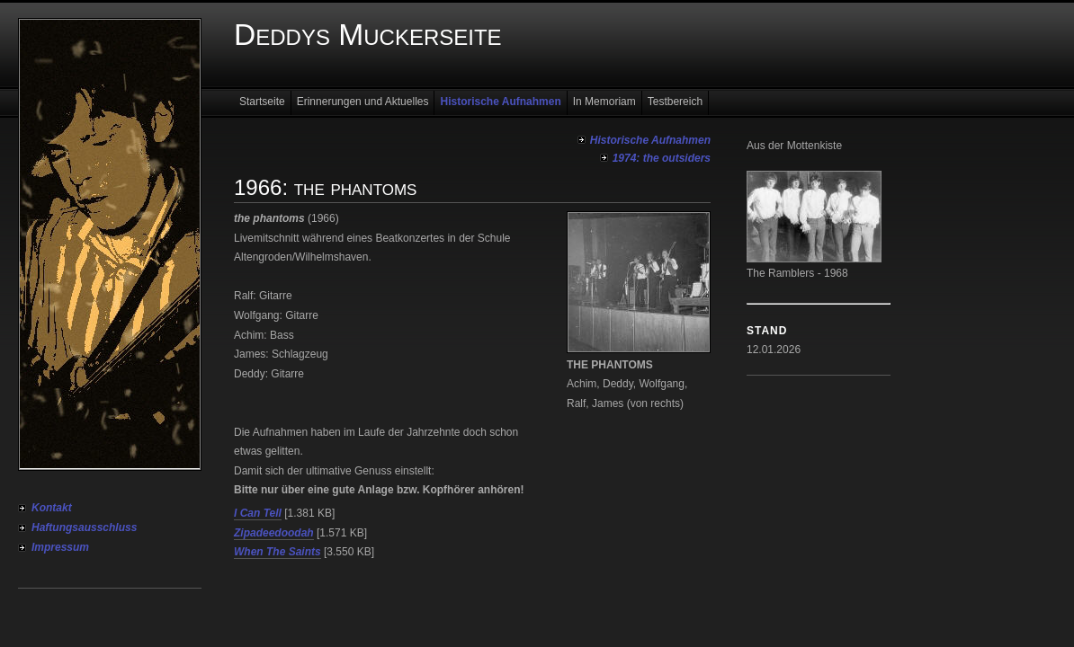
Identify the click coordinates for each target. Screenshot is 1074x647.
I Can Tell (258, 513)
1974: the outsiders (662, 158)
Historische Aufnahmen (500, 101)
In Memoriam (604, 101)
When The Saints (277, 551)
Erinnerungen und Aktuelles (363, 101)
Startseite (262, 101)
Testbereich (675, 101)
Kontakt (51, 507)
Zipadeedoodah (274, 533)
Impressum (60, 547)
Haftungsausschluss (84, 527)
